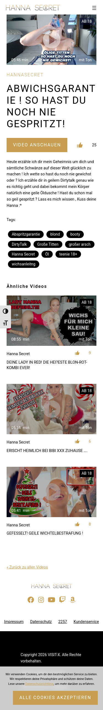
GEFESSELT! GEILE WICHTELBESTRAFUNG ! (45, 533)
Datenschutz (41, 621)
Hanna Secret (23, 254)
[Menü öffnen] (94, 8)
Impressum (14, 621)
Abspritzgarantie (26, 234)
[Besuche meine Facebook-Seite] (30, 600)
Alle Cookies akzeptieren (55, 697)
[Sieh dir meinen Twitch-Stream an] (62, 600)
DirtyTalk (19, 244)
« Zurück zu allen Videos (27, 567)
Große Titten (48, 244)
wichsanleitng (23, 264)
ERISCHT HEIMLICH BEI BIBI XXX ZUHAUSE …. (47, 450)
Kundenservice (86, 621)
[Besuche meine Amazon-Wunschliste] (73, 600)
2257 (62, 621)
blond (55, 234)
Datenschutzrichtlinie (39, 684)
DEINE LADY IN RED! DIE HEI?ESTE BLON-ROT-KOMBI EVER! (47, 365)
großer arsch (80, 244)
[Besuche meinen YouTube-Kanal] (51, 600)
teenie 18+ (68, 254)
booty (75, 234)
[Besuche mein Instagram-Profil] (41, 600)
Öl (47, 254)
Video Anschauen (37, 144)
